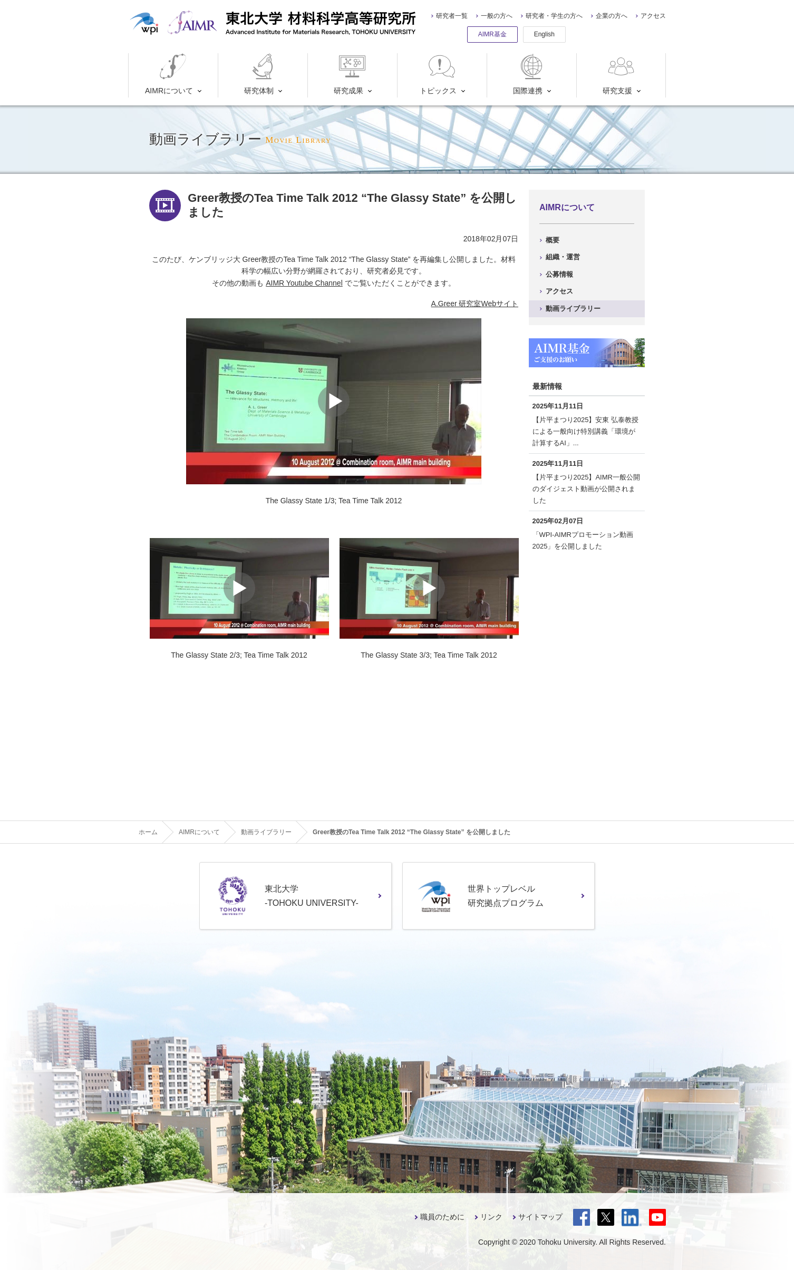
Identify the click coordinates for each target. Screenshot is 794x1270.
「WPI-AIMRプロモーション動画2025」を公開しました (582, 540)
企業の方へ (611, 15)
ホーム (148, 832)
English (544, 34)
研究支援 (620, 74)
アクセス (653, 15)
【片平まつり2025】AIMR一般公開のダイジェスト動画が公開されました (586, 488)
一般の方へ (496, 15)
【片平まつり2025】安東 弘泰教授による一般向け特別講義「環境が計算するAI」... (585, 431)
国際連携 (530, 74)
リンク (491, 1217)
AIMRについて (169, 74)
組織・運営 (563, 257)
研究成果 (351, 74)
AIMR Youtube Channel (304, 283)
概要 (552, 240)
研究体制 (261, 74)
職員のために (442, 1217)
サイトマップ (540, 1217)
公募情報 (559, 274)
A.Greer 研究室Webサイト (474, 303)
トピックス (439, 74)
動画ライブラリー (573, 308)
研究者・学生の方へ (554, 15)
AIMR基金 (492, 34)
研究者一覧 (452, 15)
